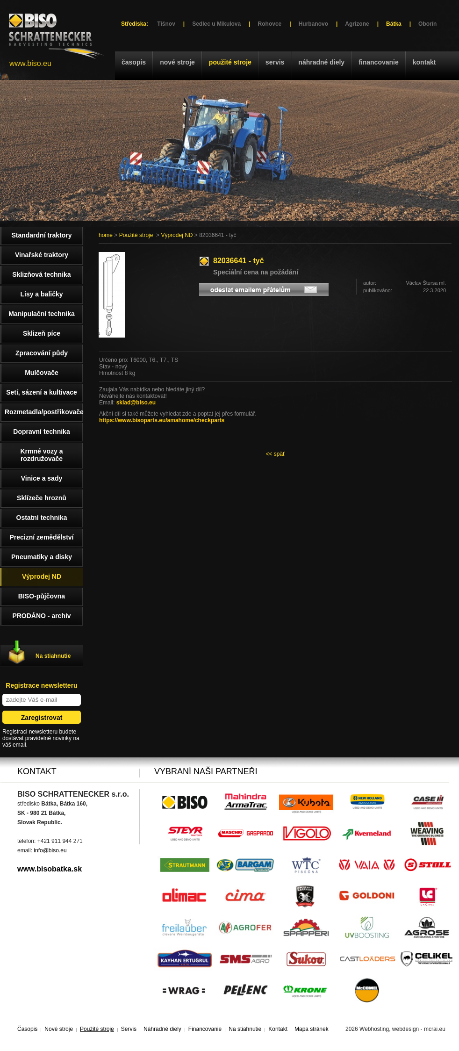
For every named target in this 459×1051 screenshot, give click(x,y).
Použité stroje (230, 62)
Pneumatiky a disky (41, 557)
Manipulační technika (41, 313)
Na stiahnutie (53, 656)
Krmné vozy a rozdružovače (41, 454)
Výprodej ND (177, 235)
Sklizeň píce (41, 333)
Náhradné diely (321, 62)
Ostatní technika (41, 517)
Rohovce (270, 24)
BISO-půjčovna (41, 596)
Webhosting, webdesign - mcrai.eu (402, 1029)
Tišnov (166, 24)
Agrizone (357, 24)
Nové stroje (177, 62)
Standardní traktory (41, 235)
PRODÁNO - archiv (41, 615)
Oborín (427, 24)
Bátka (394, 24)
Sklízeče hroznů (41, 498)
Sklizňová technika (41, 274)
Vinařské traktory (41, 255)
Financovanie (379, 62)
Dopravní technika (41, 431)
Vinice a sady (41, 478)
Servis (274, 62)
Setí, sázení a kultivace (41, 392)
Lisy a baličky (41, 294)
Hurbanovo (313, 24)
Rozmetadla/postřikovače (44, 412)
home (106, 235)
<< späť (275, 454)
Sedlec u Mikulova (216, 24)
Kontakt (424, 62)
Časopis (134, 62)
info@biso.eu (50, 850)
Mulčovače (41, 372)
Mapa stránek (311, 1029)
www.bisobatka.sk (49, 869)
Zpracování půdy (41, 353)
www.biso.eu (30, 63)
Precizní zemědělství (42, 537)
